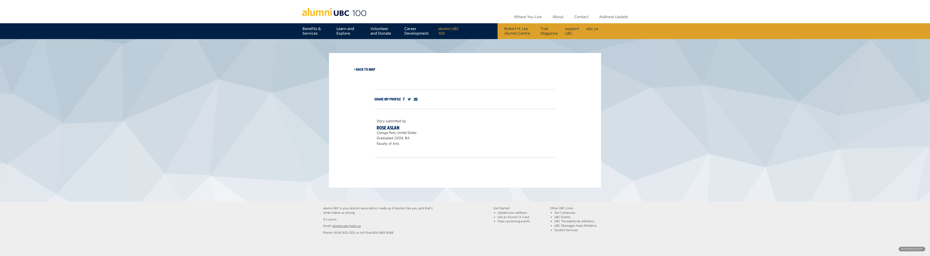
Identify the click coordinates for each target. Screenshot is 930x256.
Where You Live (528, 17)
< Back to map (364, 69)
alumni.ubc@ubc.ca (346, 226)
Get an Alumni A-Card (513, 217)
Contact (581, 17)
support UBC (572, 31)
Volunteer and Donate (380, 31)
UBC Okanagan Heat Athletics (575, 225)
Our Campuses (564, 212)
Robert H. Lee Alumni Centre (517, 31)
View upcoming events (514, 221)
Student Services (566, 230)
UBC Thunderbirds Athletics (574, 221)
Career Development (416, 31)
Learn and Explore (345, 31)
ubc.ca (592, 29)
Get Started (501, 208)
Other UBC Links (561, 208)
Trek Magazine (549, 31)
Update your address (512, 212)
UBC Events (562, 217)
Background (912, 249)
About (558, 17)
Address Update (613, 17)
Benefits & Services (311, 31)
